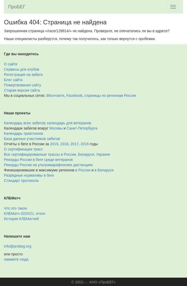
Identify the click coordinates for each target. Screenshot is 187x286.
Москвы (56, 128)
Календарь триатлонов (23, 133)
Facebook (74, 95)
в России (82, 170)
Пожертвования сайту (22, 85)
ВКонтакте (55, 95)
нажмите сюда (16, 259)
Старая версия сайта (22, 90)
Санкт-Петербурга (82, 128)
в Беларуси (104, 170)
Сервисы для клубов (21, 69)
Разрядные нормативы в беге (29, 175)
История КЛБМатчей (21, 219)
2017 (74, 144)
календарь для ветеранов (69, 123)
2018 (64, 144)
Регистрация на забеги (23, 74)
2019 (54, 144)
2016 (85, 144)
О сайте (10, 64)
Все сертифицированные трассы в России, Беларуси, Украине (57, 154)
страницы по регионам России (110, 95)
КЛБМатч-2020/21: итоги (24, 213)
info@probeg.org (17, 246)
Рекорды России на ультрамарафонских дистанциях (48, 165)
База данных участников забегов (32, 139)
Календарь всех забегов (24, 123)
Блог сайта (13, 80)
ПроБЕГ (17, 6)
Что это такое (15, 208)
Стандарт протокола (21, 180)
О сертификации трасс (23, 149)
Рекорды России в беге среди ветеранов (38, 160)
